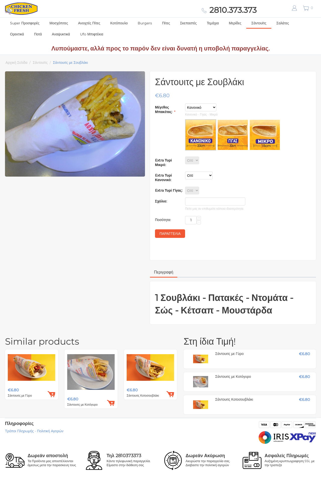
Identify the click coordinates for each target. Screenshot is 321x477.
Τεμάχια (213, 23)
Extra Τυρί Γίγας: (169, 190)
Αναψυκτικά (61, 34)
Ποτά (38, 34)
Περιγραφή (163, 272)
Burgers (145, 23)
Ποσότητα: (163, 220)
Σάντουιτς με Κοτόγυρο (82, 404)
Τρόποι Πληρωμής (19, 431)
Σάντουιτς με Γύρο (20, 395)
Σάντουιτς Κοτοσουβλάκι (143, 395)
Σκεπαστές (188, 23)
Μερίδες (235, 23)
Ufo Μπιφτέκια (91, 34)
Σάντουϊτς (258, 23)
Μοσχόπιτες (58, 23)
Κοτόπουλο (119, 23)
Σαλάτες (282, 23)
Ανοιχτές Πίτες (89, 23)
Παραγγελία (170, 233)
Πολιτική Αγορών (50, 431)
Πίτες (166, 23)
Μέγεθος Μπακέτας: (164, 109)
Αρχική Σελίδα (16, 62)
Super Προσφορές (24, 23)
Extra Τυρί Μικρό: (163, 162)
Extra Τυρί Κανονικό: (163, 177)
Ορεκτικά (17, 34)
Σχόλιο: (161, 201)
